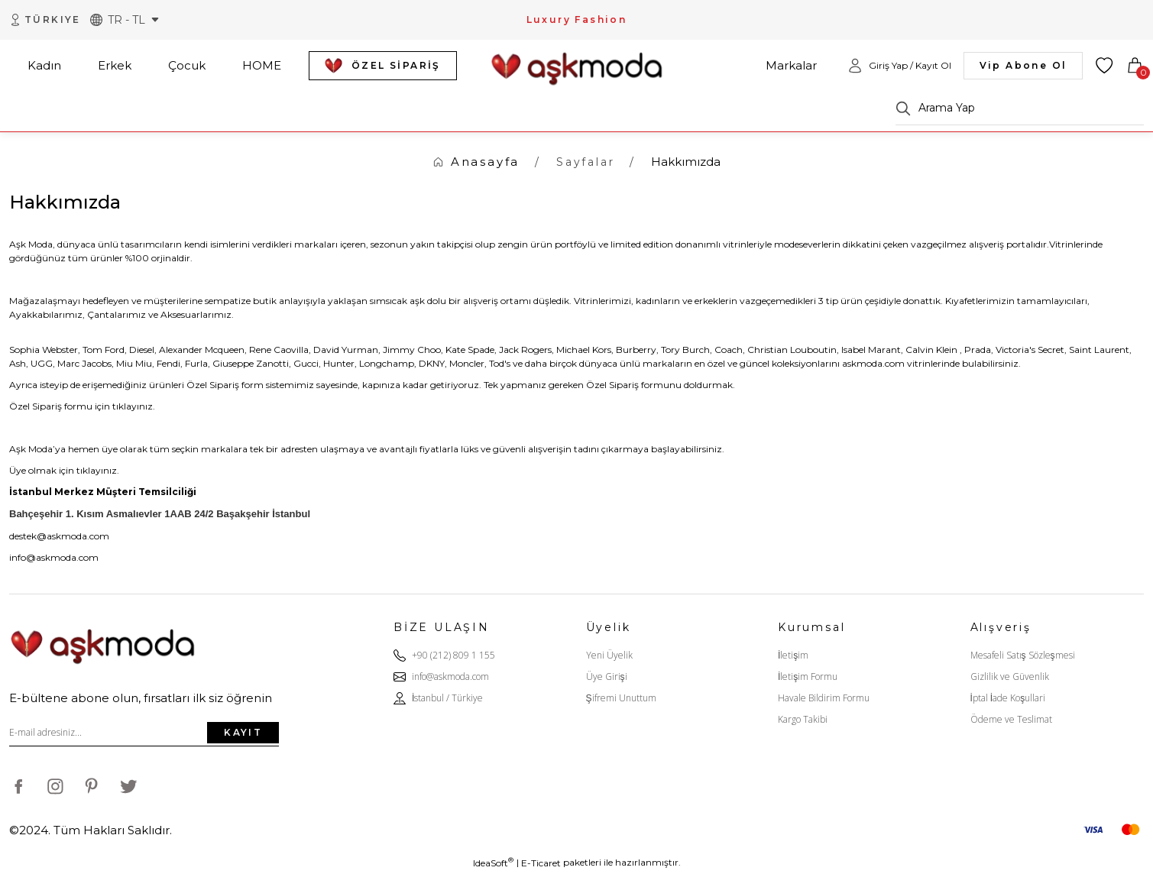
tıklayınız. (133, 406)
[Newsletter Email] (144, 732)
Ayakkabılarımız (46, 314)
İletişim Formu (807, 676)
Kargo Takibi (803, 719)
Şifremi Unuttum (621, 697)
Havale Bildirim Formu (824, 697)
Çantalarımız (116, 314)
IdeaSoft (493, 862)
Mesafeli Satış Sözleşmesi (1022, 655)
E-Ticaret (541, 863)
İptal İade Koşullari (1008, 697)
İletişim (793, 655)
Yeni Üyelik (609, 655)
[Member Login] (899, 66)
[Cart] (1134, 66)
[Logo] (577, 64)
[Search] (1020, 108)
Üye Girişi (606, 676)
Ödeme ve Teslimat (1011, 719)
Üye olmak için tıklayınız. (64, 470)
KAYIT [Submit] (243, 732)
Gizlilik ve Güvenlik (1009, 676)
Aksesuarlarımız (196, 314)
